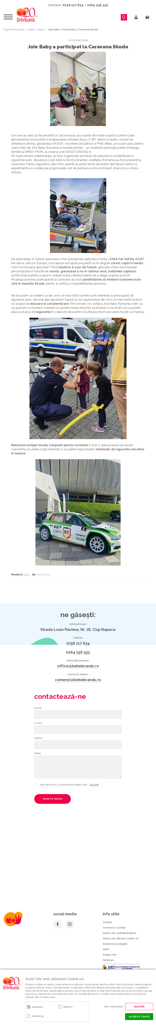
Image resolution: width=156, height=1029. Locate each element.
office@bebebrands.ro (78, 666)
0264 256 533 (97, 5)
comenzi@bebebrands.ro (78, 680)
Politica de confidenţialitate (119, 933)
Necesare (37, 1007)
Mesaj (37, 753)
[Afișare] (94, 784)
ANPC (106, 949)
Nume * (38, 708)
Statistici (68, 1006)
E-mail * (38, 723)
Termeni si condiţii (114, 927)
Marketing (38, 1016)
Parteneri (108, 960)
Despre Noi (109, 954)
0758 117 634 (72, 5)
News (26, 574)
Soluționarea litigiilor (115, 943)
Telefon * (39, 738)
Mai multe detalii (113, 1006)
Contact (107, 922)
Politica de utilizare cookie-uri (121, 938)
